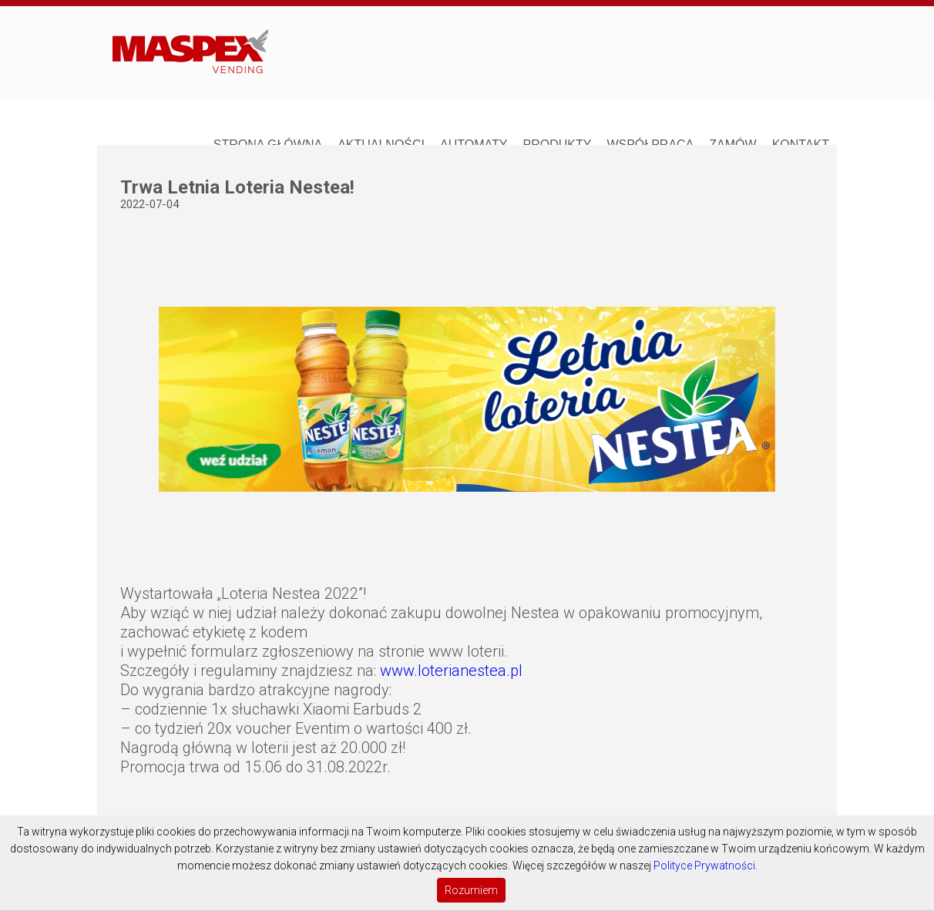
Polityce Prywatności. (705, 865)
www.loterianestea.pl (451, 670)
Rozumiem (471, 890)
